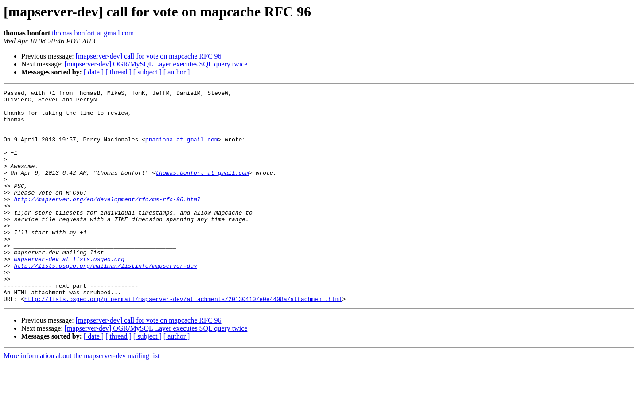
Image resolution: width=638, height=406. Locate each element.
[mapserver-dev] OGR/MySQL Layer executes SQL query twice (156, 64)
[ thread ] (118, 72)
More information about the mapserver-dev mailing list (82, 398)
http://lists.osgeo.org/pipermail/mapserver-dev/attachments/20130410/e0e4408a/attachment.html (183, 341)
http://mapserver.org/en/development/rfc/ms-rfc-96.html (107, 222)
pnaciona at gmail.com (181, 150)
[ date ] (94, 72)
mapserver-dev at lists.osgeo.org (69, 293)
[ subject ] (147, 72)
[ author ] (176, 72)
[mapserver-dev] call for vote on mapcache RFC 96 (149, 56)
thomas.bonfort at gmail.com (93, 33)
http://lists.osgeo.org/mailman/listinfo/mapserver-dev (105, 301)
